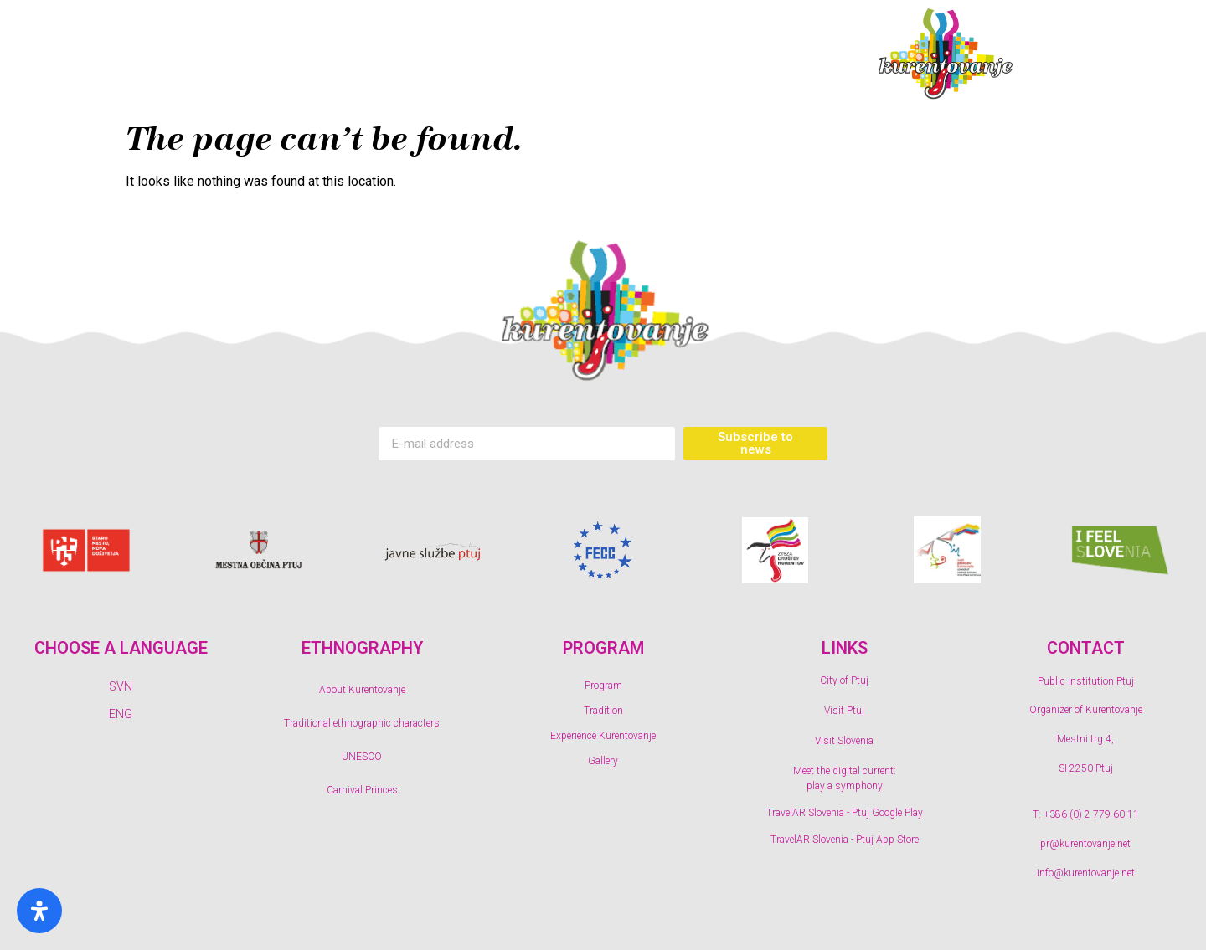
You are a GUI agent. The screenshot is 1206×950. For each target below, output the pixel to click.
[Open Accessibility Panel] (39, 910)
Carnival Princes (362, 790)
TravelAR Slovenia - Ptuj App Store (844, 839)
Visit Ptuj (844, 710)
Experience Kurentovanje (600, 55)
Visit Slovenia (844, 741)
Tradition (418, 55)
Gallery (776, 55)
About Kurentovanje (362, 690)
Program (283, 55)
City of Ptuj (844, 680)
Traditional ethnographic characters (362, 723)
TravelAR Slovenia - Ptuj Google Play (844, 813)
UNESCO (362, 757)
